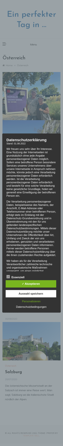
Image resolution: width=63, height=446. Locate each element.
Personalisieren (31, 301)
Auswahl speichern (31, 293)
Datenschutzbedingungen (31, 306)
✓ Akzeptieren (31, 283)
